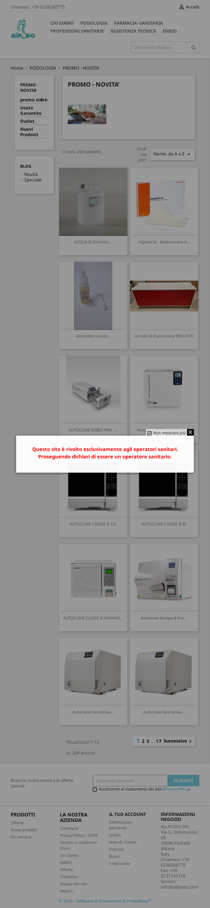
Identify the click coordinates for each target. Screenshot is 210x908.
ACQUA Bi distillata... (93, 241)
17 (159, 741)
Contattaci (69, 876)
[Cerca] (165, 47)
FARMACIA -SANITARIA (138, 23)
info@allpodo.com (180, 887)
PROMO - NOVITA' (29, 87)
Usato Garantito (31, 110)
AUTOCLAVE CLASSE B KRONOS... (93, 617)
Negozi (66, 890)
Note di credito (122, 842)
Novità (31, 174)
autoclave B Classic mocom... (164, 429)
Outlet (27, 121)
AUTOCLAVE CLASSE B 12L (93, 523)
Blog (25, 166)
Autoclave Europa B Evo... (164, 617)
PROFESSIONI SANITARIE (77, 31)
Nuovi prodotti (24, 829)
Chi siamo (62, 23)
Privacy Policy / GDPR (79, 835)
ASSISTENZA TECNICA (133, 31)
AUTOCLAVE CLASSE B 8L (164, 523)
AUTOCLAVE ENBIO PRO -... (93, 429)
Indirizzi (116, 849)
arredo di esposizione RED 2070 (164, 335)
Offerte (17, 822)
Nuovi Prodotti (29, 132)
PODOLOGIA (93, 23)
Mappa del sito (73, 883)
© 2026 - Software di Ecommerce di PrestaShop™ (105, 901)
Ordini (115, 835)
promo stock (34, 100)
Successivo (179, 741)
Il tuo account (127, 814)
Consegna (69, 828)
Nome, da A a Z (172, 154)
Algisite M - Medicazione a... (164, 241)
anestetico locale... (93, 335)
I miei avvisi (120, 863)
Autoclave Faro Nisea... (93, 712)
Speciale (32, 180)
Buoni (114, 856)
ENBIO (170, 31)
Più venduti (21, 836)
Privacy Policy (176, 789)
